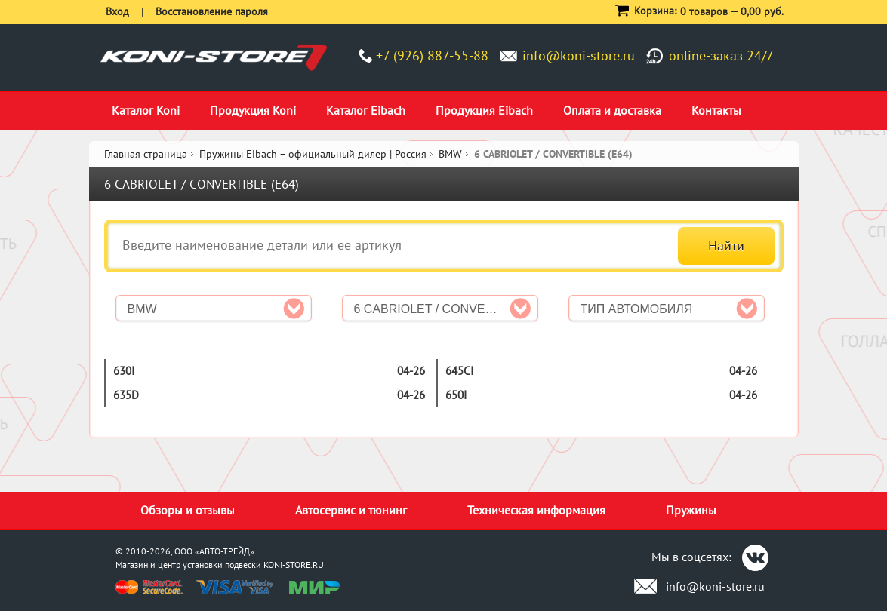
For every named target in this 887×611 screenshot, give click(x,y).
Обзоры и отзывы (187, 509)
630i (123, 371)
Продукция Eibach (484, 110)
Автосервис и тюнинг (351, 509)
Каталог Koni (146, 110)
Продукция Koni (253, 110)
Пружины (691, 509)
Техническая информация (536, 509)
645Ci (459, 371)
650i (456, 395)
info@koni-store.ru (578, 55)
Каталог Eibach (365, 110)
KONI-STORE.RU (293, 564)
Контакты (716, 110)
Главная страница (145, 154)
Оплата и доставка (612, 110)
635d (126, 395)
